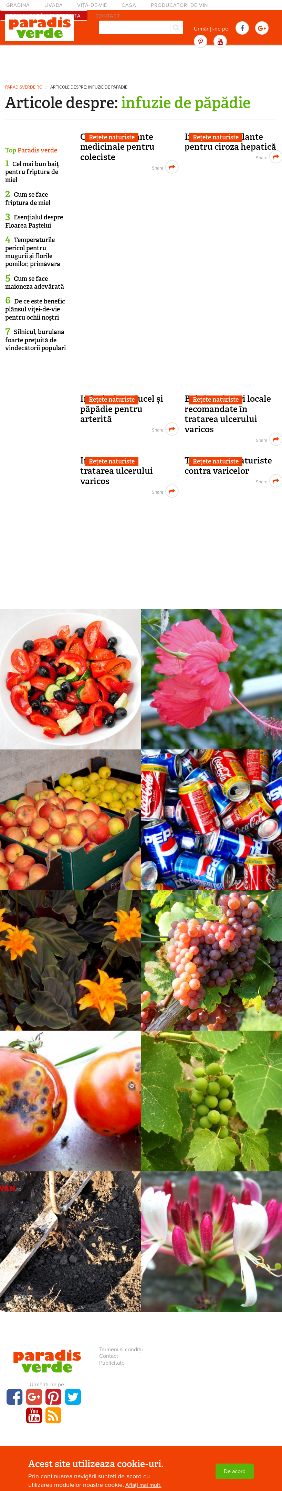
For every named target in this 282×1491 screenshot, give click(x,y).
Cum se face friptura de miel (27, 199)
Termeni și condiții (121, 1349)
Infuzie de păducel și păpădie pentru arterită (121, 409)
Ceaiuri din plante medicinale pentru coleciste (117, 147)
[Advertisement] (141, 63)
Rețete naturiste (112, 137)
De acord (235, 1471)
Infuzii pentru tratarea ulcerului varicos (116, 470)
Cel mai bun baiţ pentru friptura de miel (32, 172)
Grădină (18, 5)
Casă (129, 5)
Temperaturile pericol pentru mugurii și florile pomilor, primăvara (32, 252)
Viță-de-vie (92, 5)
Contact (108, 1356)
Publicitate (112, 1363)
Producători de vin (179, 5)
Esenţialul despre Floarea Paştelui (34, 221)
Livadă (53, 5)
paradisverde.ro (23, 87)
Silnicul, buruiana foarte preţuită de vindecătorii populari (35, 340)
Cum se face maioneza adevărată (34, 283)
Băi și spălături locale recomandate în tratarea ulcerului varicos (228, 414)
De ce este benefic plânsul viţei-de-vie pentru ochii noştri (35, 309)
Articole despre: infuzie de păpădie (88, 87)
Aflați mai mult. (143, 1485)
